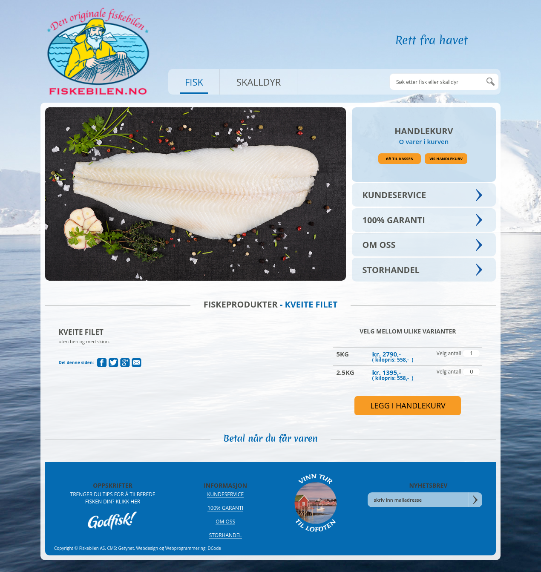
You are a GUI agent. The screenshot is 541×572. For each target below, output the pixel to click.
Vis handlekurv (446, 158)
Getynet (126, 548)
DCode (214, 548)
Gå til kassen (400, 158)
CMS (111, 548)
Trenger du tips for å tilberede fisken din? (112, 498)
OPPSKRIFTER (112, 485)
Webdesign (147, 548)
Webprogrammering (185, 548)
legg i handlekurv (408, 405)
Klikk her (128, 501)
